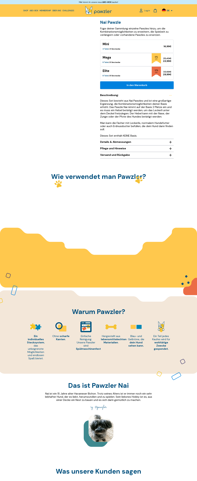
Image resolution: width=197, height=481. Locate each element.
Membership (45, 10)
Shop (25, 10)
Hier (81, 2)
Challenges (68, 10)
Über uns (56, 10)
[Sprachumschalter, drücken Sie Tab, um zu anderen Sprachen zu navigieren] (167, 10)
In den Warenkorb (137, 85)
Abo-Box (34, 10)
